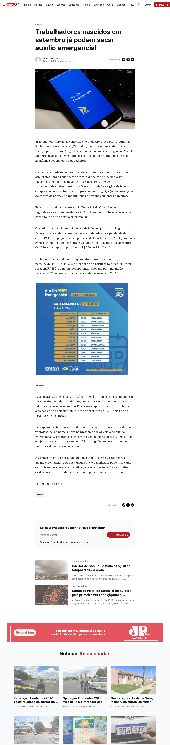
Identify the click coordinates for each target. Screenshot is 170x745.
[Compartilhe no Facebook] (128, 59)
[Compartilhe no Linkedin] (132, 59)
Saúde (49, 4)
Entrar (148, 5)
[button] (132, 5)
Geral (110, 4)
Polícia (86, 4)
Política (38, 4)
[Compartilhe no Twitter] (124, 59)
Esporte (60, 4)
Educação (73, 4)
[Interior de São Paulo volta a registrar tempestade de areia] (51, 570)
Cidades (121, 4)
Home (27, 4)
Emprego (99, 4)
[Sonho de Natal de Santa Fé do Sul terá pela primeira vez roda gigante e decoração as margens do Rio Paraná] (51, 595)
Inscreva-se (162, 5)
